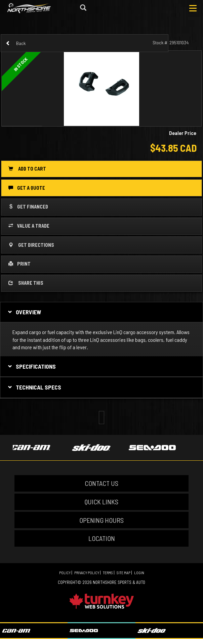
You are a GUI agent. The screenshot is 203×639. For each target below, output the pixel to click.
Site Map (123, 572)
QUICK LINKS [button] (101, 502)
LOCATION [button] (101, 538)
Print (19, 264)
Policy (65, 572)
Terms (108, 572)
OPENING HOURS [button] (101, 520)
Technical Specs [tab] (33, 387)
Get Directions (31, 245)
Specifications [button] (31, 366)
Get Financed (28, 206)
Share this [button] (25, 283)
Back (16, 43)
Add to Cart (27, 169)
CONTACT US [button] (101, 483)
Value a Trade (28, 226)
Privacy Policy (86, 572)
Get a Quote (26, 188)
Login (139, 572)
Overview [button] (23, 312)
